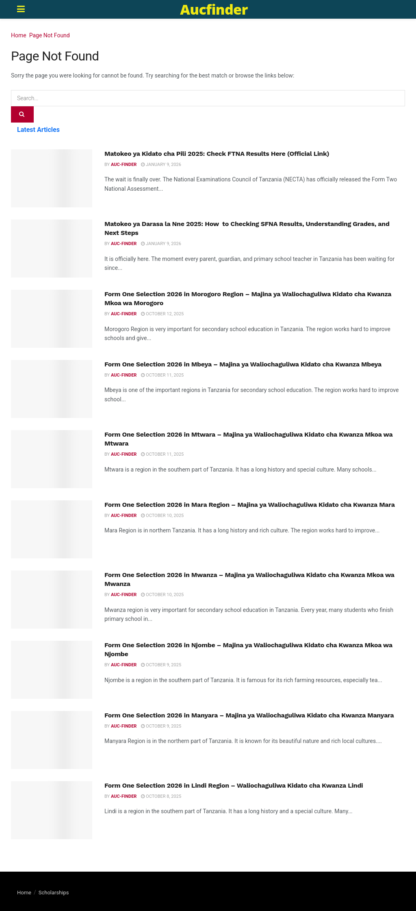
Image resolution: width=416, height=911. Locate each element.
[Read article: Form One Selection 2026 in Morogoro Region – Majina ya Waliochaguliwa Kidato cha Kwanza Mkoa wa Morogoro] (51, 319)
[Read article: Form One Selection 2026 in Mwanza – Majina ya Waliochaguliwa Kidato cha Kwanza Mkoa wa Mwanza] (51, 600)
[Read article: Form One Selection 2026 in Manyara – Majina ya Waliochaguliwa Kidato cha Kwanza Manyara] (51, 740)
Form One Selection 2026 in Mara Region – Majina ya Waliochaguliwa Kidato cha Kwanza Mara (249, 504)
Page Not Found (49, 35)
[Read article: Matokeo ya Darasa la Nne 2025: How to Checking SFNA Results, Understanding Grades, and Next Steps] (51, 249)
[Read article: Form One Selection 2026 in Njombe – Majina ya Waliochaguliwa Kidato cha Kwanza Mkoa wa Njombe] (51, 670)
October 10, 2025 (162, 515)
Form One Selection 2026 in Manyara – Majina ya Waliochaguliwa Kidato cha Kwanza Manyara (249, 715)
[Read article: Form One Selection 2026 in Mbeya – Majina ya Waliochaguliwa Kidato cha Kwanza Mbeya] (51, 389)
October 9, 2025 (161, 665)
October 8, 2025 (161, 796)
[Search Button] (22, 114)
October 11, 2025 (162, 375)
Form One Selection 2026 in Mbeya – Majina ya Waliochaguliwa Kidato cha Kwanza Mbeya (242, 364)
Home (18, 35)
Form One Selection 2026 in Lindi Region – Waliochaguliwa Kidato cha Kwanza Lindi (233, 785)
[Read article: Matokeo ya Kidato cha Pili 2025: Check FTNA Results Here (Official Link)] (51, 178)
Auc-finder (123, 164)
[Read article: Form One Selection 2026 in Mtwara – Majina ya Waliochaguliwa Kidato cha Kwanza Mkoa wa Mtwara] (51, 459)
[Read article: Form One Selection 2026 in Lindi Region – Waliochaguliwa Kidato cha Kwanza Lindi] (51, 810)
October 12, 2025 (162, 314)
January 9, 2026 (161, 164)
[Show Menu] (21, 9)
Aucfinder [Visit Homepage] (213, 9)
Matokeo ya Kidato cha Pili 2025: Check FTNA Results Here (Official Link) (216, 153)
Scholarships (54, 892)
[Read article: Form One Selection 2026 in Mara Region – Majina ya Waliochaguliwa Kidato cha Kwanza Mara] (51, 529)
